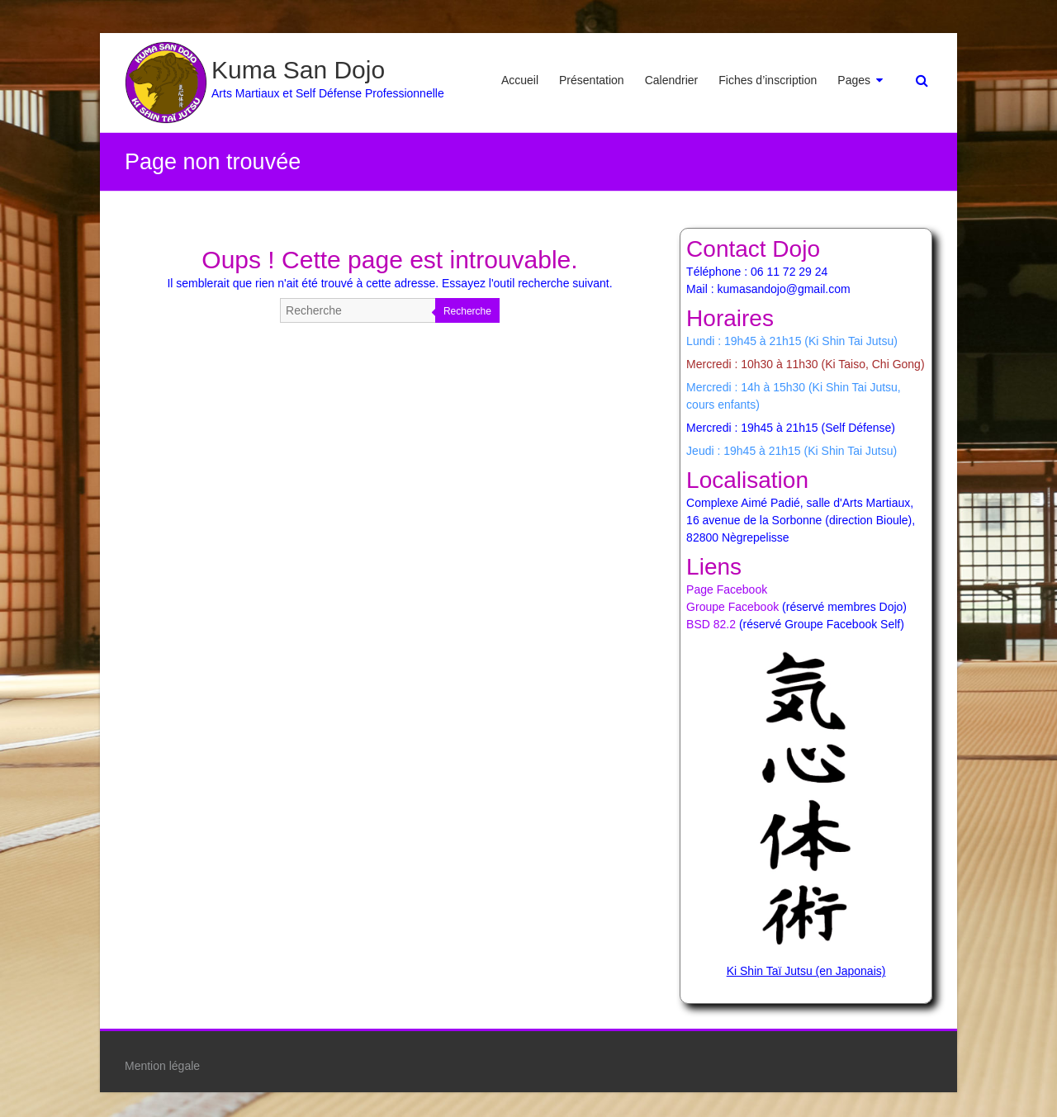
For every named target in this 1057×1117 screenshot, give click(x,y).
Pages (853, 80)
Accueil (519, 80)
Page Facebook (726, 589)
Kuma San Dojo (298, 69)
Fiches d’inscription (767, 80)
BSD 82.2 (711, 624)
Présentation (591, 80)
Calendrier (672, 80)
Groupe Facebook (732, 606)
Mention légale (162, 1065)
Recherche (467, 311)
